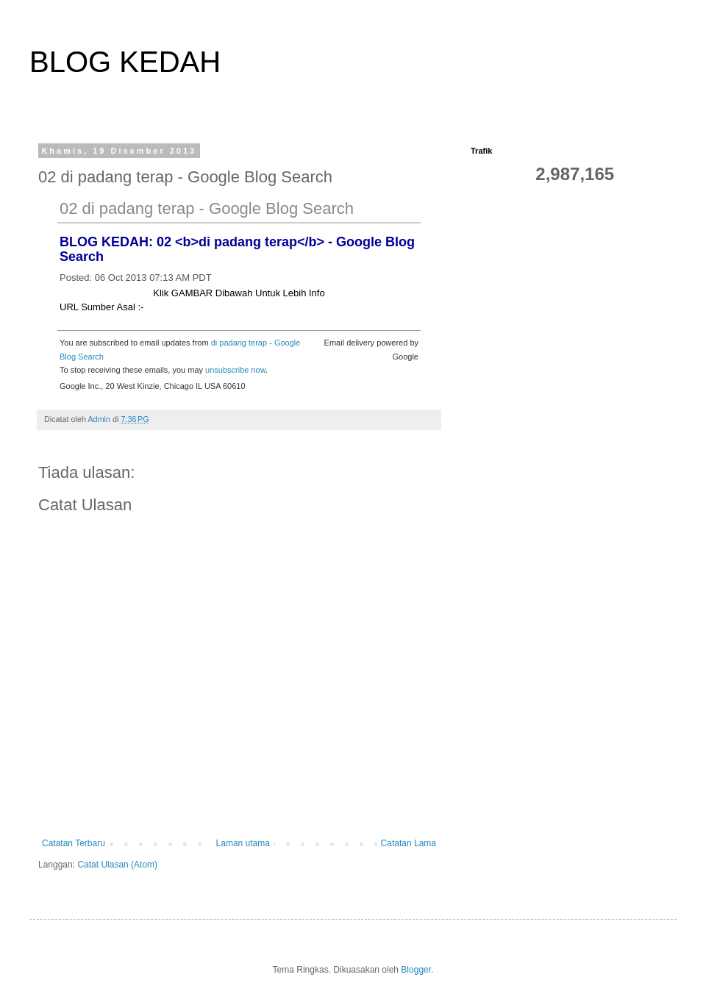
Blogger (416, 970)
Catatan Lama (408, 843)
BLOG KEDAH (125, 62)
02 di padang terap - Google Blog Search (207, 208)
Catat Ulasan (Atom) (117, 864)
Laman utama (243, 843)
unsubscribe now (235, 369)
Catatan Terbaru (73, 843)
